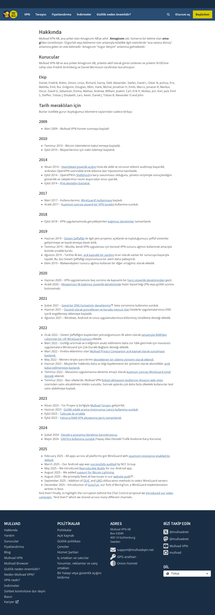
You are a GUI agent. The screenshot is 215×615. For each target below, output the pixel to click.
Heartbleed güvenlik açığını (78, 167)
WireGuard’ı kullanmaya (96, 200)
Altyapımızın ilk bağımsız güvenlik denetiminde (91, 284)
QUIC (86, 481)
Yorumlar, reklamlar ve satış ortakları (77, 565)
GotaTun (93, 485)
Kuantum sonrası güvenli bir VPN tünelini (87, 204)
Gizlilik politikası (69, 541)
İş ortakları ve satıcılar (73, 558)
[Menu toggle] (13, 14)
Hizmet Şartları (68, 552)
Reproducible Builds (92, 468)
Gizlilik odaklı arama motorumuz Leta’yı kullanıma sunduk (101, 409)
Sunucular (11, 541)
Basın (8, 597)
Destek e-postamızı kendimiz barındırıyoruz (89, 435)
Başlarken (203, 14)
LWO (99, 481)
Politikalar (64, 530)
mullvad (172, 552)
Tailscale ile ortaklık (72, 414)
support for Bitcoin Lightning (95, 472)
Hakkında (10, 530)
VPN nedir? (12, 580)
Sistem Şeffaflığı (74, 238)
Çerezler (63, 547)
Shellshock (83, 175)
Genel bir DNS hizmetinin (78, 305)
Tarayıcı (40, 14)
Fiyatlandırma (61, 14)
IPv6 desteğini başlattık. (75, 183)
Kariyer (11, 602)
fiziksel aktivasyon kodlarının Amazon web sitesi (132, 380)
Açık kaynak (65, 535)
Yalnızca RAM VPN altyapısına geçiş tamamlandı (90, 418)
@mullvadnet (176, 532)
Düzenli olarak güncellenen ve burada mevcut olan (96, 309)
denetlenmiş (103, 305)
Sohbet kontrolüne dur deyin (24, 591)
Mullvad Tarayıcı (100, 405)
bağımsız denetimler (121, 221)
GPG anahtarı (123, 557)
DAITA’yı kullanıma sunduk (78, 439)
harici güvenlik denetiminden (146, 280)
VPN (27, 14)
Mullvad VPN (13, 558)
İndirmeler (84, 14)
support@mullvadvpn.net (132, 549)
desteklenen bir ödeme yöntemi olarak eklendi (123, 359)
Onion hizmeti (124, 563)
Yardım (9, 535)
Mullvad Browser (16, 563)
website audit (122, 476)
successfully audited (103, 464)
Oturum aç (182, 14)
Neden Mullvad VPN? (19, 574)
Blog (7, 552)
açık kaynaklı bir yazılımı (98, 255)
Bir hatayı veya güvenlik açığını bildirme (79, 575)
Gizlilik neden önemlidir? (114, 14)
